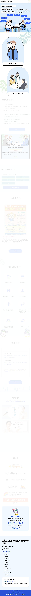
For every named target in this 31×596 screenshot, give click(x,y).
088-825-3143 (15, 523)
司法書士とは (7, 560)
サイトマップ (7, 574)
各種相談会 (7, 556)
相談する (6, 562)
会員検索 (6, 564)
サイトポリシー (7, 570)
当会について (7, 558)
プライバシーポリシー (8, 572)
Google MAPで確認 (6, 551)
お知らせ (6, 554)
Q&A (6, 566)
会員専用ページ (7, 568)
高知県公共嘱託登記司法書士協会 (9, 581)
